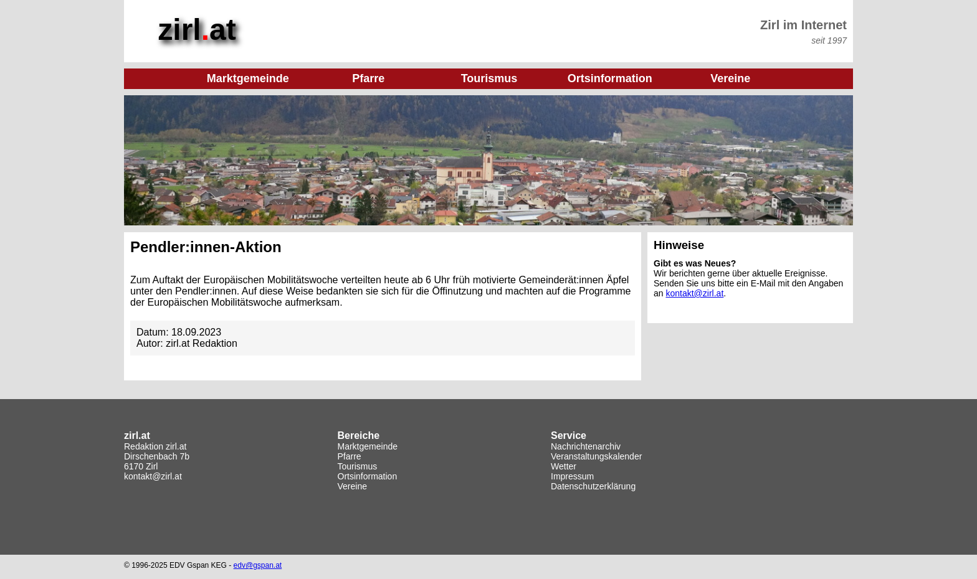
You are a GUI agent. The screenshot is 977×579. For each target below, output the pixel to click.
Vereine (352, 486)
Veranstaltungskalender (596, 456)
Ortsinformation (368, 476)
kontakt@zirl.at (694, 293)
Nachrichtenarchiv (586, 446)
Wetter (563, 466)
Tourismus (358, 466)
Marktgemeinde (368, 446)
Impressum (572, 476)
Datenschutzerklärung (593, 486)
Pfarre (349, 456)
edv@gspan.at (258, 565)
